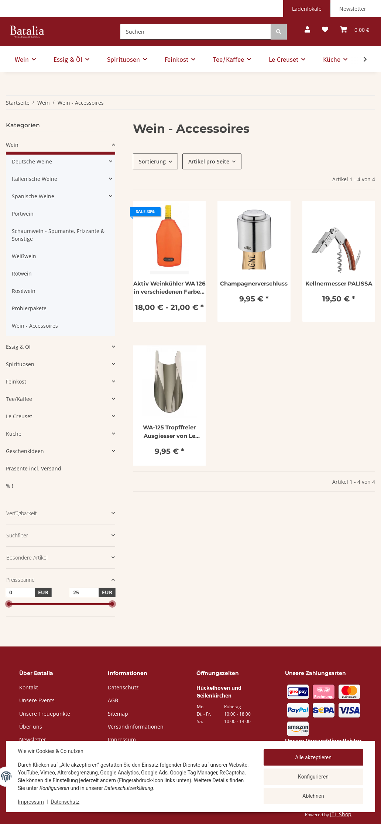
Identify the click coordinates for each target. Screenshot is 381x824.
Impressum (31, 802)
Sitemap (118, 713)
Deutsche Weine (32, 161)
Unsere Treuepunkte (44, 713)
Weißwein (24, 256)
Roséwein (23, 290)
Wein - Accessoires (35, 325)
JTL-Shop (340, 814)
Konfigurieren (313, 777)
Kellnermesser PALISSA (338, 283)
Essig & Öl (18, 346)
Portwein (23, 213)
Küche (13, 433)
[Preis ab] (20, 592)
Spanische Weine (33, 196)
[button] (307, 30)
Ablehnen (313, 795)
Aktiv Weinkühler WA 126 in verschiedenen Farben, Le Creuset (169, 288)
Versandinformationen (136, 726)
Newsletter (352, 8)
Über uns (30, 726)
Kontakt (28, 687)
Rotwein (22, 273)
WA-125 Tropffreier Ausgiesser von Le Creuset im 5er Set (169, 432)
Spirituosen (20, 364)
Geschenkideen (25, 451)
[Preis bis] (84, 592)
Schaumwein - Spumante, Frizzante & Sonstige (58, 234)
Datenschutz (65, 802)
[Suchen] (195, 32)
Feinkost (16, 381)
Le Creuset (19, 416)
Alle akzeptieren (313, 757)
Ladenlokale (307, 8)
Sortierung (152, 161)
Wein (12, 144)
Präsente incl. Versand (33, 468)
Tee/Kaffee (19, 398)
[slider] (9, 604)
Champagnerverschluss (254, 283)
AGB (113, 700)
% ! (9, 485)
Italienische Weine (34, 178)
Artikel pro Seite (208, 161)
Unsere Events (37, 700)
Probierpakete (29, 308)
